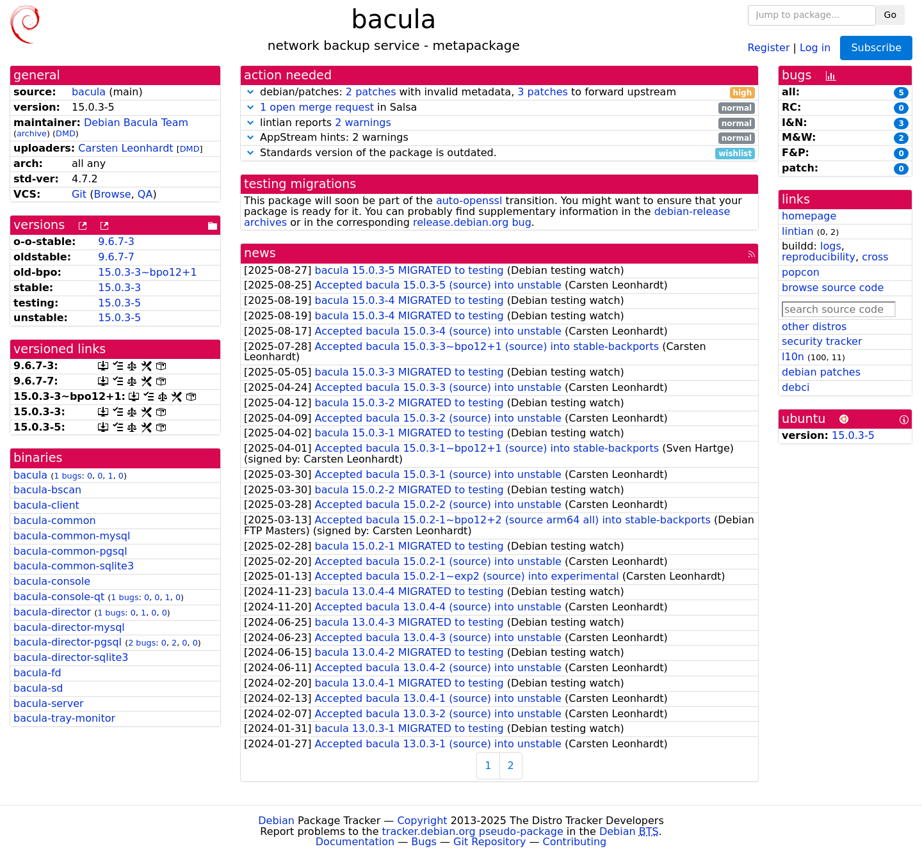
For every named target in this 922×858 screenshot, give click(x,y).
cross (875, 257)
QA (145, 194)
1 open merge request (317, 107)
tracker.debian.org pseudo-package (472, 831)
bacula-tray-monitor (64, 718)
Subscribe (876, 48)
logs (830, 246)
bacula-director (52, 612)
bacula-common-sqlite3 (73, 566)
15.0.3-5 (119, 303)
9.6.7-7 (116, 257)
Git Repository (489, 842)
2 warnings (363, 122)
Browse (112, 194)
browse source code (833, 288)
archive (32, 133)
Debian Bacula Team (136, 122)
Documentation (355, 842)
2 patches (371, 92)
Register (769, 47)
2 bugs (142, 642)
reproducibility (818, 257)
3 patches (542, 92)
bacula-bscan (47, 490)
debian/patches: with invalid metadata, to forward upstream (499, 92)
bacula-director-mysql (69, 627)
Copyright (422, 820)
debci (795, 387)
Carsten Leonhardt (125, 148)
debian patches (821, 372)
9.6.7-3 (116, 241)
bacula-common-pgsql (70, 551)
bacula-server (48, 703)
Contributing (575, 842)
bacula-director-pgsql (67, 642)
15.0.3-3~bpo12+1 (147, 272)
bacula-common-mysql (71, 536)
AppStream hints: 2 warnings (499, 137)
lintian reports (499, 123)
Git (79, 194)
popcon (801, 272)
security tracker (822, 341)
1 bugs (67, 476)
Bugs (424, 842)
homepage (809, 216)
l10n (793, 357)
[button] (250, 92)
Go (890, 15)
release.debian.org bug (472, 222)
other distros (814, 327)
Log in (815, 47)
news (260, 253)
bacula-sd (38, 688)
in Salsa (499, 107)
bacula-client (46, 505)
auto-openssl (469, 201)
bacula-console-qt (58, 597)
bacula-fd (37, 673)
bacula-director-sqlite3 (70, 657)
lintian (798, 231)
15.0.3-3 (119, 288)
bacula (89, 92)
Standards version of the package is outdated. (499, 153)
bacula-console (51, 581)
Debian (276, 820)
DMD (66, 133)
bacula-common (54, 520)
